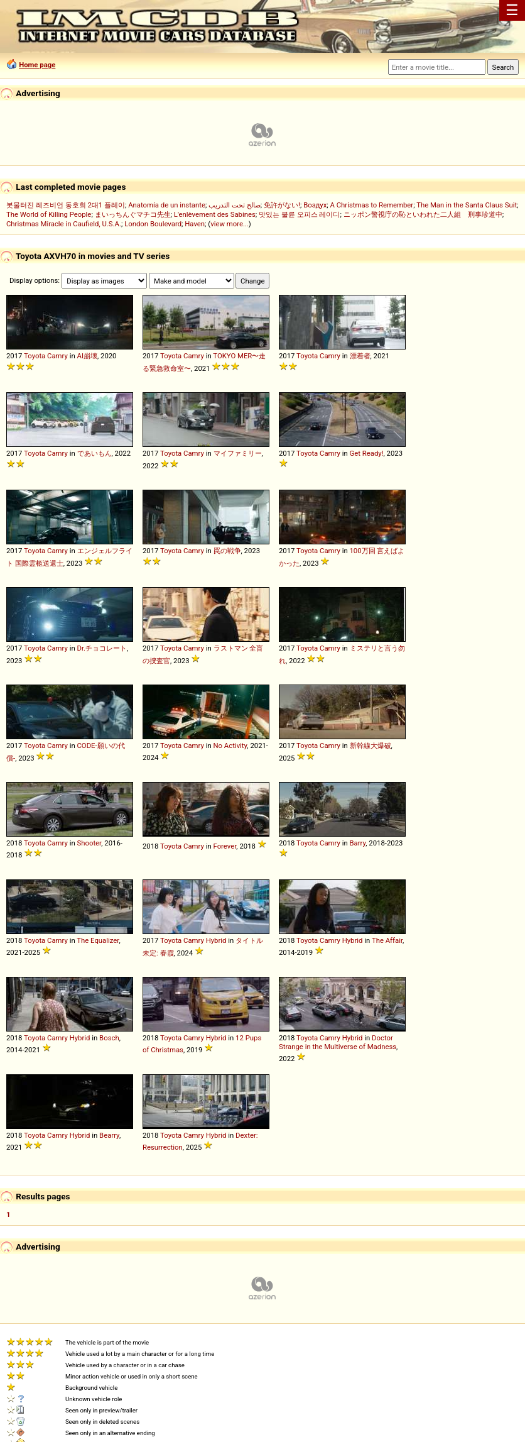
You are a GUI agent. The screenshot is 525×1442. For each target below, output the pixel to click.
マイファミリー (238, 453)
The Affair (387, 940)
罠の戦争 (227, 550)
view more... (229, 223)
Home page (37, 64)
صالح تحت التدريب (234, 205)
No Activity (230, 745)
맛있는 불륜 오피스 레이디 (299, 214)
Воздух (315, 205)
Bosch (109, 1037)
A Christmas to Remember (372, 205)
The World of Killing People (48, 214)
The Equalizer (98, 940)
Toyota (34, 355)
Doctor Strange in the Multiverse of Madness (337, 1042)
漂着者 (360, 355)
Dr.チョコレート (102, 648)
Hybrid (216, 940)
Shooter (89, 843)
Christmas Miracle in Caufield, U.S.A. (63, 223)
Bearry (109, 1135)
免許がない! (282, 205)
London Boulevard (152, 223)
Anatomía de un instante (166, 205)
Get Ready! (367, 453)
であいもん (94, 453)
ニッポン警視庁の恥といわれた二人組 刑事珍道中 (423, 214)
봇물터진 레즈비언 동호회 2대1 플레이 (65, 205)
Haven (195, 223)
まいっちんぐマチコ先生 (133, 214)
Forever (225, 846)
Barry (358, 843)
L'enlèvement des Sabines (215, 214)
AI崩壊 (87, 355)
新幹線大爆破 (370, 745)
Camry (57, 355)
